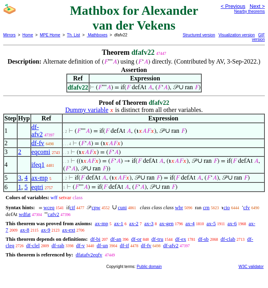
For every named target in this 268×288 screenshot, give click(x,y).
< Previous (232, 6)
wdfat (25, 214)
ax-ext (68, 230)
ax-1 (118, 223)
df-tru (157, 239)
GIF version (258, 37)
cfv (246, 207)
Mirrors (9, 35)
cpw (95, 207)
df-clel (33, 245)
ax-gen (166, 223)
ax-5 (211, 223)
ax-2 (133, 223)
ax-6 (232, 223)
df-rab (58, 245)
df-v (80, 245)
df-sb (203, 239)
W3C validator (251, 266)
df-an (115, 239)
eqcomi (41, 151)
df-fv (38, 143)
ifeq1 (38, 164)
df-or (136, 239)
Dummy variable (86, 109)
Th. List (73, 35)
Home (27, 35)
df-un (102, 245)
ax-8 (24, 230)
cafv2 (53, 214)
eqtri (37, 187)
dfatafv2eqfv (88, 255)
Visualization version (236, 35)
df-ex (180, 239)
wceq (49, 207)
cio (226, 207)
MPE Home (50, 35)
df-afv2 (37, 131)
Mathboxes (97, 35)
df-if (124, 245)
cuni (122, 207)
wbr (179, 207)
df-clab (227, 239)
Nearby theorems (249, 11)
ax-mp (40, 177)
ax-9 (45, 230)
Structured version (199, 35)
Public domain (149, 266)
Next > (257, 6)
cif (72, 207)
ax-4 (190, 223)
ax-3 (148, 223)
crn (206, 207)
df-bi (95, 239)
